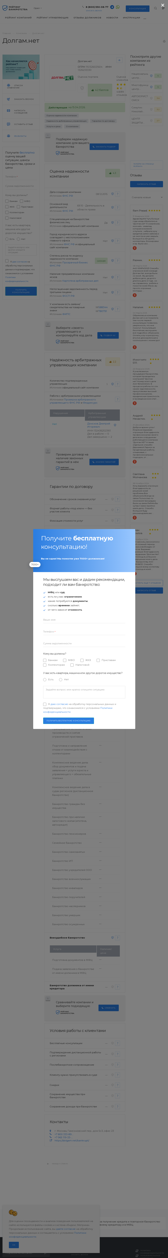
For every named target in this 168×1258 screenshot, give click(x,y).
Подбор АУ (108, 335)
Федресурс (90, 402)
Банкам (13, 201)
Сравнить (108, 1008)
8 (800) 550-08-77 (97, 6)
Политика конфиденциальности (152, 1252)
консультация (137, 8)
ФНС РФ (67, 195)
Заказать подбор (104, 147)
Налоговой (16, 218)
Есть (12, 239)
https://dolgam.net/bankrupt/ (72, 1140)
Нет (23, 239)
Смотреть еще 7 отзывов (146, 583)
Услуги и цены (53, 126)
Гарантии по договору (103, 121)
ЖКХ (12, 207)
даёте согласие (66, 1228)
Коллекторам (17, 212)
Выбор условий (105, 618)
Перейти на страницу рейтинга (143, 165)
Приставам (27, 207)
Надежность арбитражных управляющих (66, 121)
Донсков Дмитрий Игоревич (98, 425)
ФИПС (66, 314)
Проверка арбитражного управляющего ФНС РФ (73, 401)
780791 (102, 311)
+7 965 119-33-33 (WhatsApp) (64, 1137)
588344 (103, 307)
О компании (72, 126)
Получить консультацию (21, 291)
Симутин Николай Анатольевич (140, 111)
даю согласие (19, 261)
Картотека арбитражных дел (80, 280)
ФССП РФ (68, 295)
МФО (27, 201)
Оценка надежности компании (61, 115)
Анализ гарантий (104, 462)
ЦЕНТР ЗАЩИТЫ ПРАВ (137, 122)
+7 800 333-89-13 (64, 1134)
